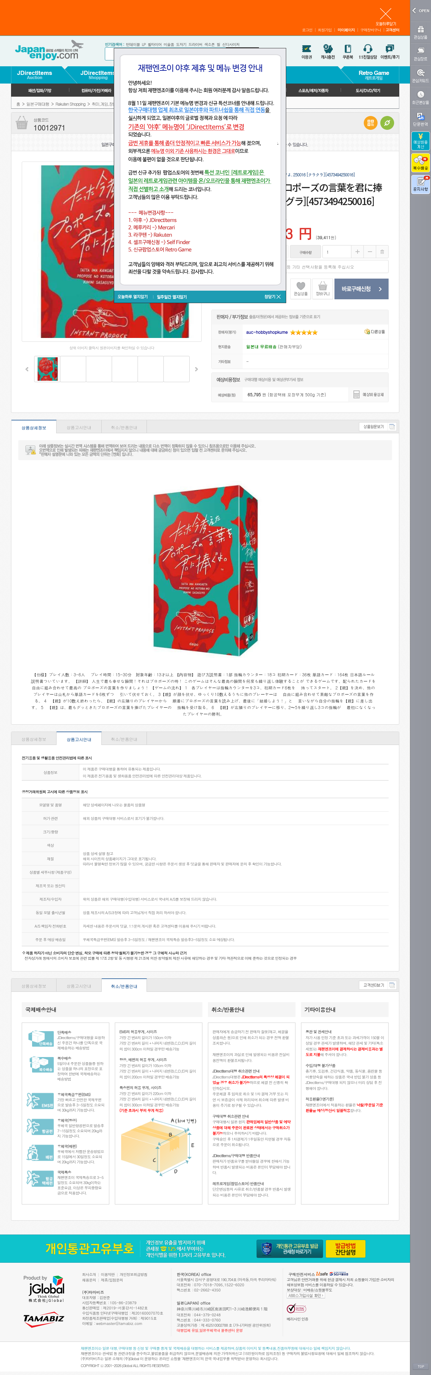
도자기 (181, 44)
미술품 (168, 44)
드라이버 (195, 44)
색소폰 (209, 44)
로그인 (307, 29)
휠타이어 (154, 44)
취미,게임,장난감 (106, 104)
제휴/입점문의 (112, 1279)
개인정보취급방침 (133, 1274)
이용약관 (108, 1274)
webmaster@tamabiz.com (119, 1323)
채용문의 (89, 1279)
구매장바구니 (370, 29)
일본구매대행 (38, 104)
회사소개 (89, 1274)
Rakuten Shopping (70, 104)
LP (144, 44)
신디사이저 (230, 44)
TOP (421, 1366)
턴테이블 (133, 44)
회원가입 (325, 29)
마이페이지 (346, 29)
